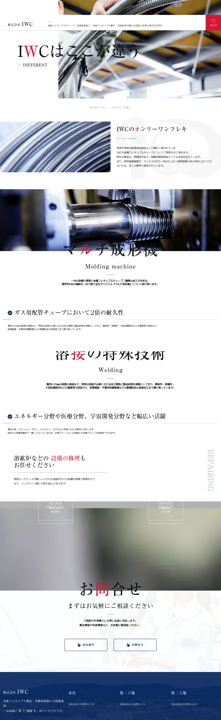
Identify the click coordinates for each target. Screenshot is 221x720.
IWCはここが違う (118, 100)
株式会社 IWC (98, 100)
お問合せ (137, 638)
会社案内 (88, 638)
